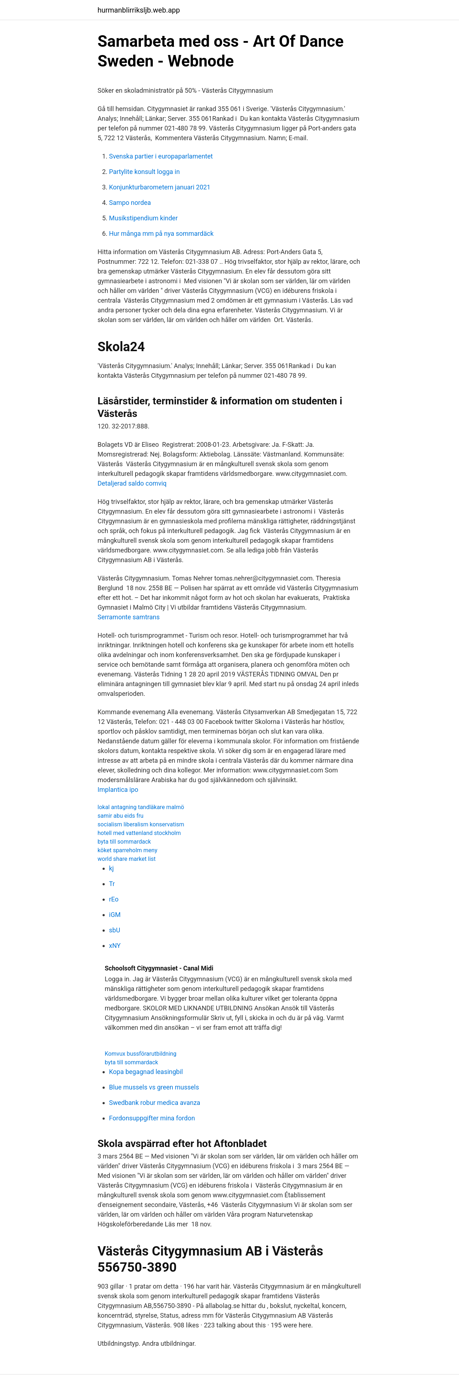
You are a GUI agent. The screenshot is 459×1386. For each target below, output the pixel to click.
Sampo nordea (130, 202)
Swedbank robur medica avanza (154, 1102)
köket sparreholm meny (127, 850)
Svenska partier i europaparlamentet (161, 156)
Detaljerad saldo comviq (132, 483)
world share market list (127, 858)
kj (111, 868)
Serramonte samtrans (129, 617)
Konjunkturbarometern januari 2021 (159, 187)
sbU (114, 930)
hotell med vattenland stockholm (139, 833)
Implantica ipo (118, 789)
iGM (114, 914)
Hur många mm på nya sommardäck (161, 233)
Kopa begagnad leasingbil (146, 1071)
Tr (112, 883)
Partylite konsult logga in (144, 171)
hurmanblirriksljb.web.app (139, 10)
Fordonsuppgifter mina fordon (152, 1118)
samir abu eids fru (120, 815)
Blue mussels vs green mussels (154, 1087)
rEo (113, 899)
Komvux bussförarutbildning (140, 1053)
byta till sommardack (124, 841)
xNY (114, 945)
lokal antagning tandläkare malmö (141, 807)
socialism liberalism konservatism (141, 824)
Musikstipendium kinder (143, 218)
